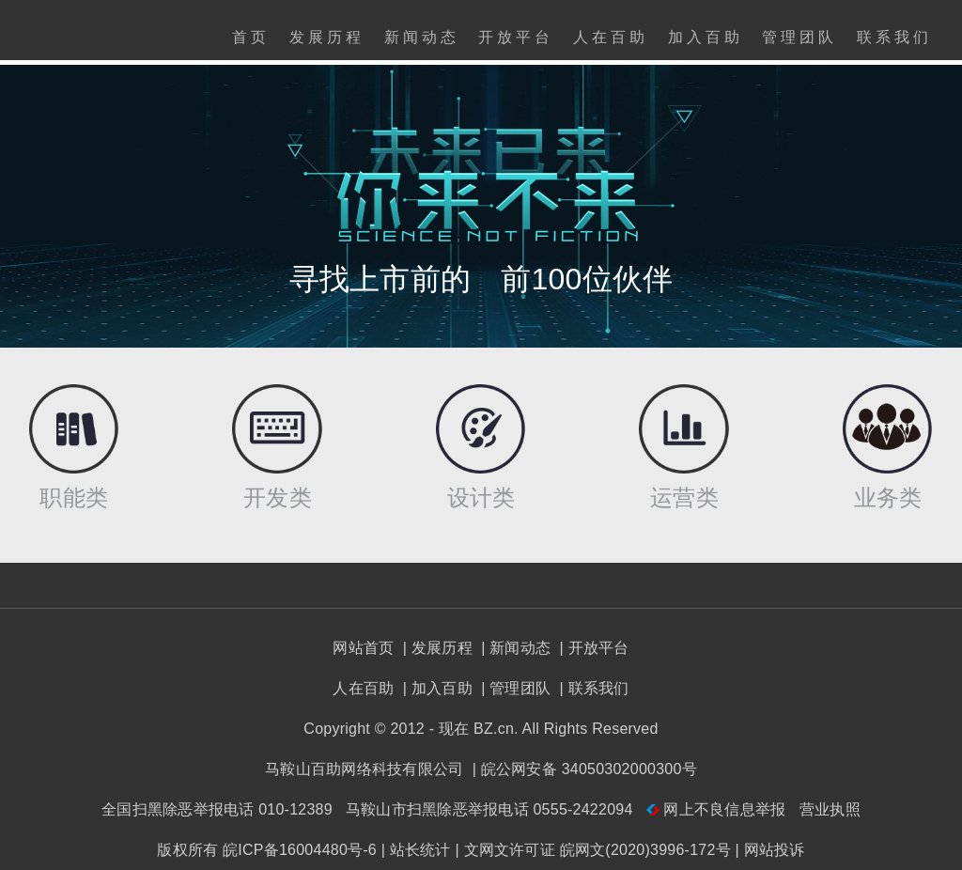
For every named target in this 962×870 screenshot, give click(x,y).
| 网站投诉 (770, 850)
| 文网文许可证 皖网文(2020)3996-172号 (592, 850)
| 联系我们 (592, 688)
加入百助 (705, 37)
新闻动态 (421, 37)
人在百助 (610, 37)
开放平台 (515, 37)
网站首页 (363, 648)
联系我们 (894, 37)
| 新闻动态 (513, 648)
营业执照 (830, 809)
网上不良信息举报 (718, 809)
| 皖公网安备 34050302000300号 (582, 769)
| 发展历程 (435, 648)
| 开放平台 (592, 648)
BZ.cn (493, 729)
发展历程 (327, 37)
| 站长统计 (416, 850)
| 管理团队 (513, 688)
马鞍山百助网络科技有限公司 (364, 769)
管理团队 (799, 37)
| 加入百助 (435, 688)
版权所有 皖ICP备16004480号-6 (267, 850)
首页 (251, 37)
